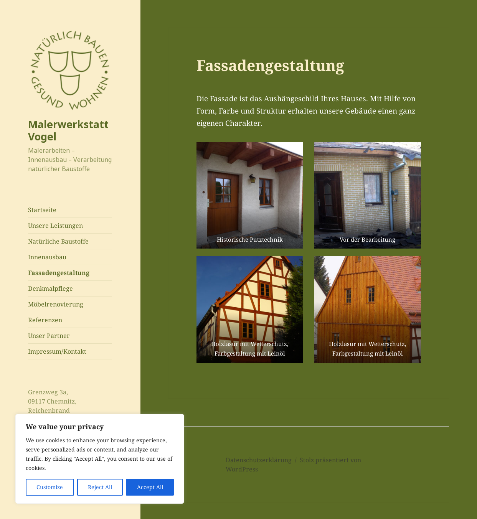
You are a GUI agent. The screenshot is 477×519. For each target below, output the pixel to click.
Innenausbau (47, 257)
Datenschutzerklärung (259, 460)
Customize (49, 487)
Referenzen (45, 320)
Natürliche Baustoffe (58, 241)
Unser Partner (49, 335)
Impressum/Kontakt (57, 351)
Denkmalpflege (50, 288)
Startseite (42, 210)
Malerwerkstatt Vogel (68, 130)
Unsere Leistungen (55, 225)
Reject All (100, 487)
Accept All (150, 487)
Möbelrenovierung (55, 304)
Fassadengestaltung (58, 273)
